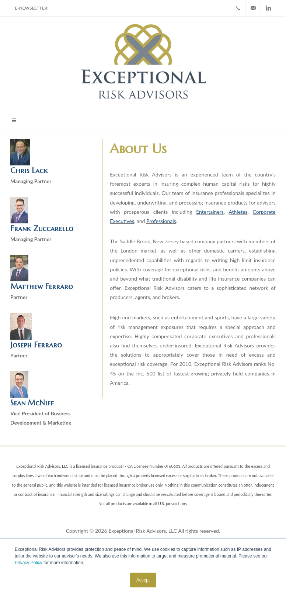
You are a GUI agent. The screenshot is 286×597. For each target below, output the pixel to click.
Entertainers (210, 212)
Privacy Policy (28, 562)
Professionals (161, 221)
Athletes (238, 212)
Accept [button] (143, 580)
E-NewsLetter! (32, 8)
